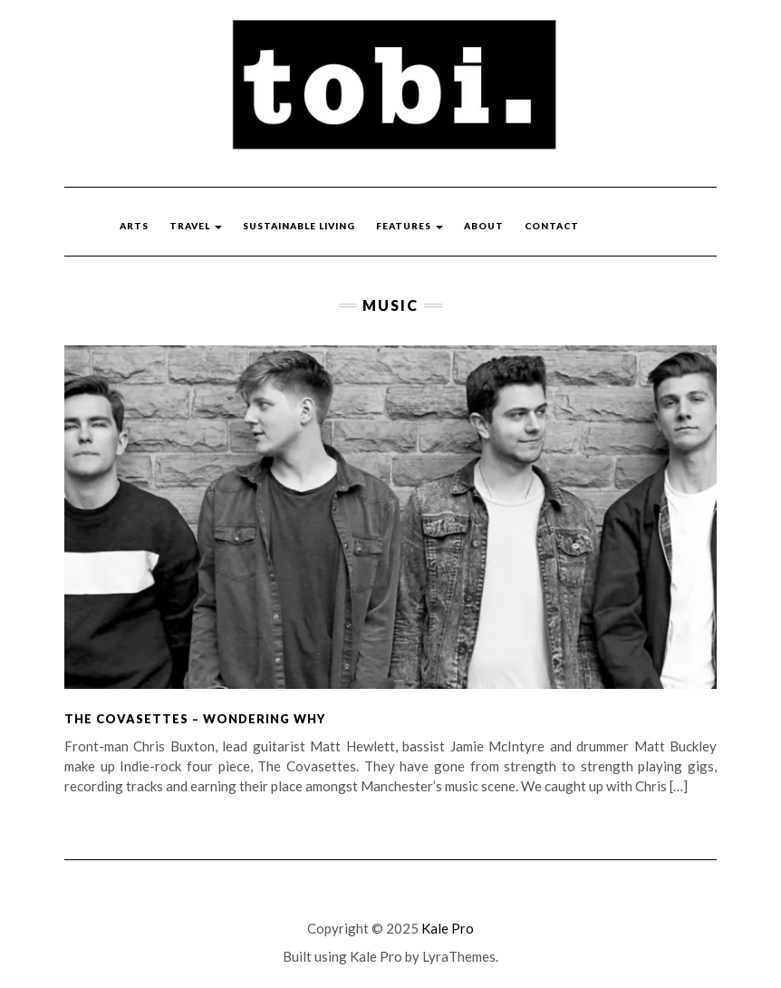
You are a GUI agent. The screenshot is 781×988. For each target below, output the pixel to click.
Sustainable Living (299, 225)
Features (409, 225)
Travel (195, 225)
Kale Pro (447, 928)
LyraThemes (459, 956)
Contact (552, 225)
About (484, 225)
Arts (134, 225)
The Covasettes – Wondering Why (194, 719)
